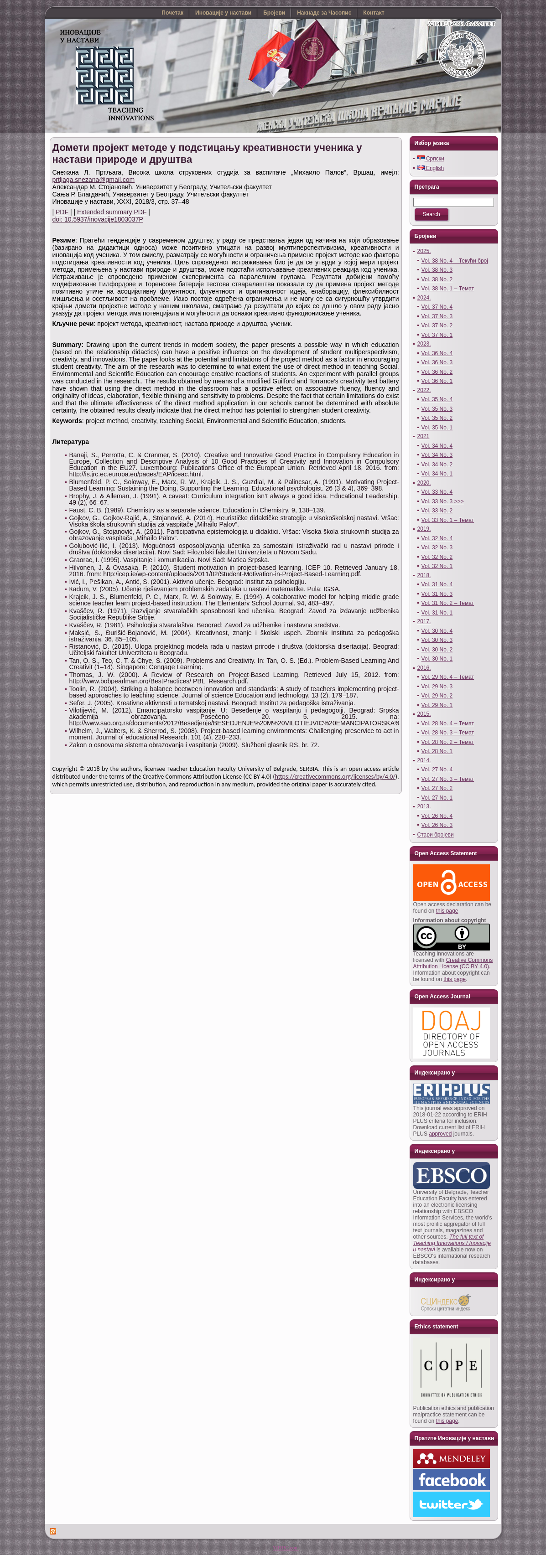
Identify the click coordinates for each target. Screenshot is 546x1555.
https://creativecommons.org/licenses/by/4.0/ (335, 776)
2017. (424, 621)
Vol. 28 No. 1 (437, 751)
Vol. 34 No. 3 (437, 455)
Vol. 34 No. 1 (437, 473)
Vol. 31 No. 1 (437, 613)
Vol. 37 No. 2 (437, 325)
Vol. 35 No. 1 (437, 427)
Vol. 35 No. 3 (437, 409)
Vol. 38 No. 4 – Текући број (454, 261)
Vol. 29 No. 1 (437, 705)
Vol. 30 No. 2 (437, 649)
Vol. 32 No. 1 (437, 566)
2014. (424, 760)
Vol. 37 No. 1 (437, 335)
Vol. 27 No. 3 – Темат (447, 779)
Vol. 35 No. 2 (437, 418)
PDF (62, 212)
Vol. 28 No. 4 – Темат (447, 723)
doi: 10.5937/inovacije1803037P (97, 219)
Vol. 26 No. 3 (437, 825)
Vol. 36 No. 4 (437, 353)
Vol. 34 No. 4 (437, 446)
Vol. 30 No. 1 (437, 659)
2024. (424, 297)
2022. (424, 390)
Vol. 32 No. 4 (437, 538)
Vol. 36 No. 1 (437, 381)
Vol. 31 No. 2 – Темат (447, 603)
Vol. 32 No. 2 (437, 557)
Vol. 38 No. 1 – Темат (447, 288)
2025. (424, 251)
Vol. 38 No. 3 (437, 270)
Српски (430, 158)
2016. (424, 668)
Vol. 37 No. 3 (437, 316)
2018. (424, 575)
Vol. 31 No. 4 (437, 584)
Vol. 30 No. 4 (437, 631)
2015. (424, 714)
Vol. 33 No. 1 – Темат (447, 520)
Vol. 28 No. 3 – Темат (447, 732)
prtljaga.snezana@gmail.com (93, 179)
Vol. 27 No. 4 (437, 769)
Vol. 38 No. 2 (437, 279)
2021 (423, 436)
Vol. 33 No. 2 (437, 510)
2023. (424, 344)
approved (440, 1134)
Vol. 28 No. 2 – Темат (447, 742)
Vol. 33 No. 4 (437, 492)
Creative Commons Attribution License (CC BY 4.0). (453, 963)
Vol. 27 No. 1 (437, 798)
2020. (424, 483)
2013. (424, 806)
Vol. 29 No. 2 (437, 695)
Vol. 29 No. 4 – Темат (447, 677)
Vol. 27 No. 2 (437, 788)
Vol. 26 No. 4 (437, 816)
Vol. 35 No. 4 (437, 399)
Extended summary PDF (112, 212)
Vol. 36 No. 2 (437, 372)
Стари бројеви (435, 835)
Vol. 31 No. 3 (437, 594)
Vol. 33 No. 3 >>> (442, 501)
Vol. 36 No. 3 (437, 362)
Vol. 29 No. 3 (437, 686)
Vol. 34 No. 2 (437, 464)
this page (447, 911)
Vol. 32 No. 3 (437, 547)
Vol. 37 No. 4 (437, 307)
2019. (424, 529)
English (430, 168)
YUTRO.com (286, 1547)
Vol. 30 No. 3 (437, 640)
